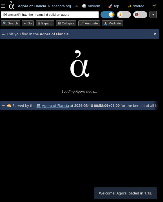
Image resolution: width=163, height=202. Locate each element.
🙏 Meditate (112, 23)
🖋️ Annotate (89, 23)
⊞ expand (45, 23)
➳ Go (28, 23)
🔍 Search (10, 23)
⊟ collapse (66, 23)
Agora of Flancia (55, 105)
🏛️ (38, 105)
